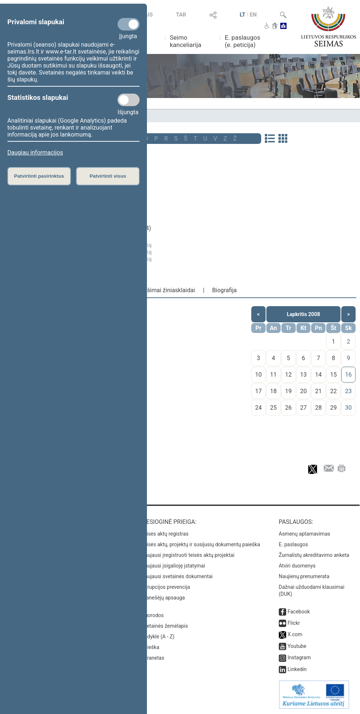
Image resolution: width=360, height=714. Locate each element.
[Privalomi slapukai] (129, 24)
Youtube (297, 646)
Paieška (150, 647)
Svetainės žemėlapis (164, 626)
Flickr (294, 623)
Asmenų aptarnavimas (304, 534)
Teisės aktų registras (164, 534)
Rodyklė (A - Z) (157, 636)
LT (242, 14)
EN (253, 14)
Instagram (299, 657)
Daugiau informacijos (35, 152)
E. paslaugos (293, 544)
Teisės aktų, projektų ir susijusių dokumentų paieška (200, 544)
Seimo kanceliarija (185, 41)
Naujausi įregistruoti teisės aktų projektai (187, 555)
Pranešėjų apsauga (163, 598)
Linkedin (297, 669)
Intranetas (152, 658)
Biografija (224, 290)
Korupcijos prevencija (165, 587)
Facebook (299, 612)
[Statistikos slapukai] (129, 100)
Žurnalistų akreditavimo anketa (314, 555)
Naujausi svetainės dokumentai (177, 576)
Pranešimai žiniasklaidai (163, 290)
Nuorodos (152, 615)
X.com (295, 634)
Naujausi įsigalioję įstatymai (173, 566)
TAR (181, 14)
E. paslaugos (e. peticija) (242, 41)
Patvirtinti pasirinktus (39, 176)
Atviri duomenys (297, 566)
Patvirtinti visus (108, 176)
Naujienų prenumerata (304, 576)
